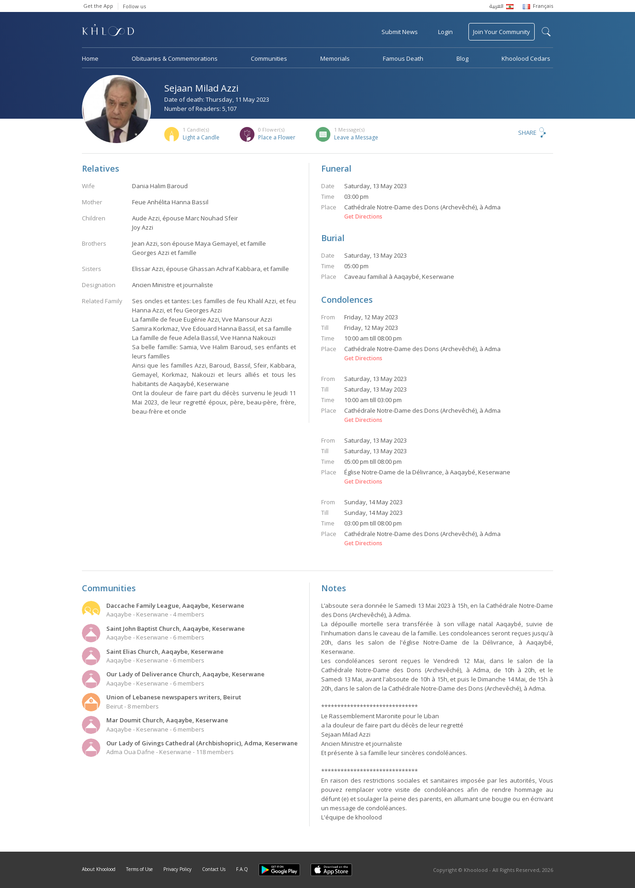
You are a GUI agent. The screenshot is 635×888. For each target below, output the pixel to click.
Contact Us (213, 869)
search (546, 31)
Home (90, 58)
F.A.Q (242, 869)
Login (445, 32)
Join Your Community (501, 32)
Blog (462, 58)
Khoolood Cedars (526, 58)
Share (527, 132)
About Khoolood (98, 869)
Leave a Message (356, 137)
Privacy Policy (177, 869)
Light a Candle (201, 137)
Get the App (98, 5)
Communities (269, 58)
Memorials (335, 58)
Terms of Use (139, 869)
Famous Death (403, 58)
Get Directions (363, 216)
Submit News (399, 32)
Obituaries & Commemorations (175, 58)
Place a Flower (276, 137)
